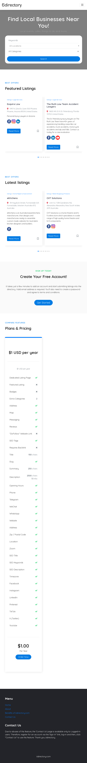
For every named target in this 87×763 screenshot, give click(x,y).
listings (9, 100)
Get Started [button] (43, 302)
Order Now (23, 657)
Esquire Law (13, 104)
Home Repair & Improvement (22, 194)
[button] (38, 157)
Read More (14, 131)
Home (8, 705)
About (8, 709)
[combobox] (43, 46)
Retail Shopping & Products (61, 194)
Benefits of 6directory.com (17, 713)
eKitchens (12, 198)
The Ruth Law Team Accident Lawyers (62, 105)
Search (43, 59)
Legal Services (17, 100)
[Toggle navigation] (82, 5)
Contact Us (10, 717)
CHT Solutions (54, 198)
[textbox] (43, 46)
